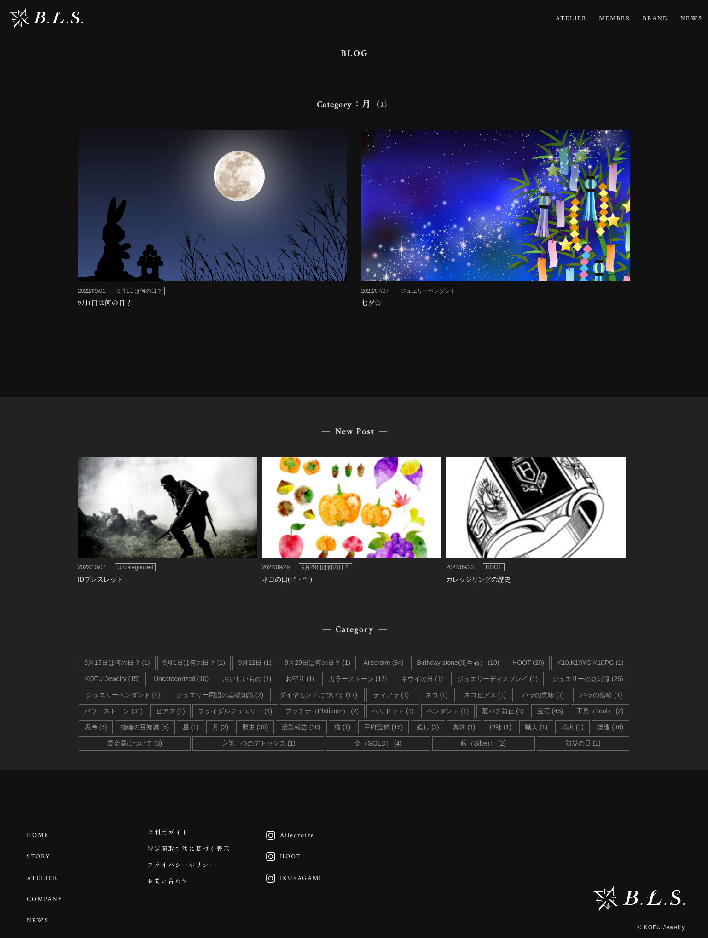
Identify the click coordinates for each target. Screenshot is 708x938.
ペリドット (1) (393, 711)
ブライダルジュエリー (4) (235, 711)
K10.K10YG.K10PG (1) (590, 662)
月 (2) (220, 727)
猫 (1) (342, 727)
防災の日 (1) (583, 743)
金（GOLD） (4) (378, 743)
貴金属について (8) (134, 743)
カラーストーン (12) (358, 678)
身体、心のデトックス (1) (258, 743)
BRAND (655, 18)
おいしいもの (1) (247, 678)
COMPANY (47, 891)
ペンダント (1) (448, 711)
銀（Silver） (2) (483, 743)
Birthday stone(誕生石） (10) (458, 662)
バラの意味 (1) (543, 695)
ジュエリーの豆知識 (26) (587, 678)
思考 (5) (96, 727)
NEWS (691, 18)
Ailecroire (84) (384, 662)
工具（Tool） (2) (600, 711)
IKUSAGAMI (293, 872)
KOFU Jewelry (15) (112, 678)
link (212, 222)
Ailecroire (289, 834)
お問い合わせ (170, 891)
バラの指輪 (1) (601, 695)
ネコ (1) (436, 695)
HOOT (282, 853)
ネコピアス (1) (485, 695)
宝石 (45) (550, 711)
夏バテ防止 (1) (503, 711)
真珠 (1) (464, 727)
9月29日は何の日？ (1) (317, 662)
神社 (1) (500, 727)
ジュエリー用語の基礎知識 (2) (219, 695)
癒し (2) (428, 727)
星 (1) (191, 727)
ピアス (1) (170, 711)
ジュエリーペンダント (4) (123, 695)
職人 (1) (536, 727)
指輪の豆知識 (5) (145, 727)
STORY (40, 853)
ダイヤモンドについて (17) (318, 695)
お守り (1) (299, 678)
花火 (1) (572, 727)
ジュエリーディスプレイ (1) (497, 678)
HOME (40, 834)
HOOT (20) (528, 662)
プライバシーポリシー (185, 872)
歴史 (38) (255, 727)
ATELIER (571, 18)
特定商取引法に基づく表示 (192, 853)
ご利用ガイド (170, 834)
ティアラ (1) (391, 695)
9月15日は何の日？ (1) (117, 662)
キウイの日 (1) (422, 678)
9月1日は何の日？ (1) (194, 662)
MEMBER (615, 18)
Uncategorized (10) (181, 678)
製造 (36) (610, 727)
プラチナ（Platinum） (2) (322, 711)
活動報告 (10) (301, 727)
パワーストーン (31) (113, 711)
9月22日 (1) (255, 662)
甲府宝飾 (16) (383, 727)
